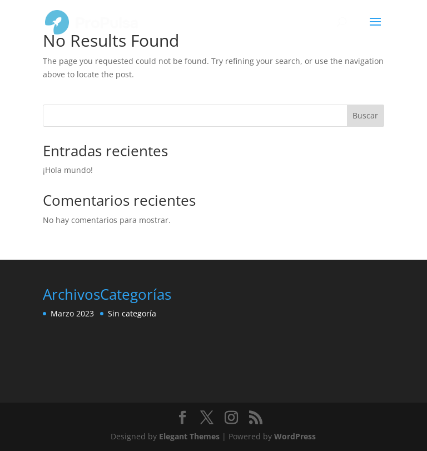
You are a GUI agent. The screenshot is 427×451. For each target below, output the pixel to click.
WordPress (295, 436)
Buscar (365, 115)
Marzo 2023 (72, 313)
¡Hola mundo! (68, 170)
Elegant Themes (189, 436)
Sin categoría (132, 313)
